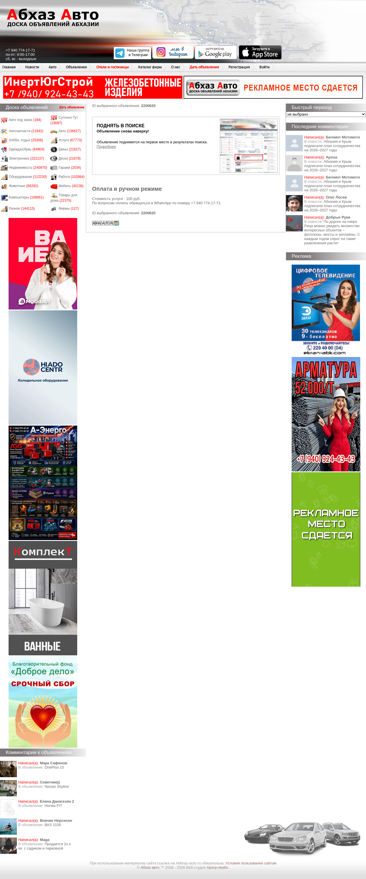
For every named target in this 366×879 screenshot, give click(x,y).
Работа (72, 177)
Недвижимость (28, 168)
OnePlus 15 (54, 767)
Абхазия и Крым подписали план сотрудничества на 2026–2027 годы (332, 145)
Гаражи (70, 168)
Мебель (71, 186)
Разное (22, 209)
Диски (70, 158)
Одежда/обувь (26, 149)
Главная (9, 67)
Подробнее (106, 146)
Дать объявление (204, 67)
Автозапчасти (26, 131)
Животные (23, 186)
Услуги (70, 140)
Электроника (26, 158)
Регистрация (239, 67)
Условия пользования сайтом (251, 863)
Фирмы (69, 209)
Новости (32, 67)
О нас (175, 67)
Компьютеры (26, 197)
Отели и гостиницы (112, 67)
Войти (264, 67)
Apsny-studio (217, 867)
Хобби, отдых (26, 140)
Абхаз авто (150, 867)
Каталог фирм (150, 67)
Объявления (76, 67)
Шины (70, 149)
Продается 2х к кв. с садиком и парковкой (44, 846)
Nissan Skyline (57, 786)
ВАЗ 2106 (53, 825)
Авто (52, 67)
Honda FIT (53, 805)
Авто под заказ (25, 120)
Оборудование (28, 177)
